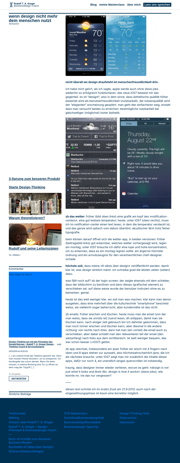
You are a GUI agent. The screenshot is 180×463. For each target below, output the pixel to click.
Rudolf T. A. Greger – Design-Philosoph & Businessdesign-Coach (33, 428)
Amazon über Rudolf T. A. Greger (31, 422)
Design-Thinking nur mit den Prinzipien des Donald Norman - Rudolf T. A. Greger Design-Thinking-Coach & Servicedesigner (31, 344)
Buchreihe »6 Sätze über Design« (31, 447)
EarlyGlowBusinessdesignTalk (84, 417)
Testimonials (17, 413)
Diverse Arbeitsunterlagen (26, 451)
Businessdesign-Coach (26, 4)
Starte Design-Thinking (27, 187)
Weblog (14, 417)
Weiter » (17, 255)
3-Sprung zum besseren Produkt (34, 179)
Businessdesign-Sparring (81, 426)
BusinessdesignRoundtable (82, 422)
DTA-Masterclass (75, 413)
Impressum (127, 422)
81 (13, 255)
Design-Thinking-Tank (134, 413)
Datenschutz (128, 417)
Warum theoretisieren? (27, 218)
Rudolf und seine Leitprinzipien (33, 248)
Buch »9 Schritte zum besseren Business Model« (30, 440)
